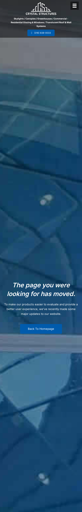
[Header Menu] (74, 6)
